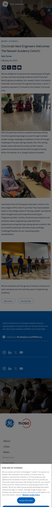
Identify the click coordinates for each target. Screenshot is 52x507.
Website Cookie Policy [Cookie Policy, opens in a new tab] (31, 503)
